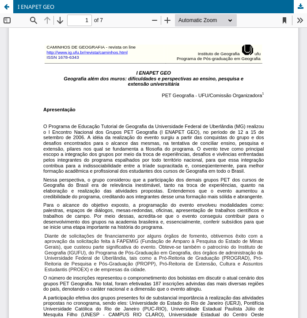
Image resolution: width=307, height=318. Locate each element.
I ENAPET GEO (36, 7)
